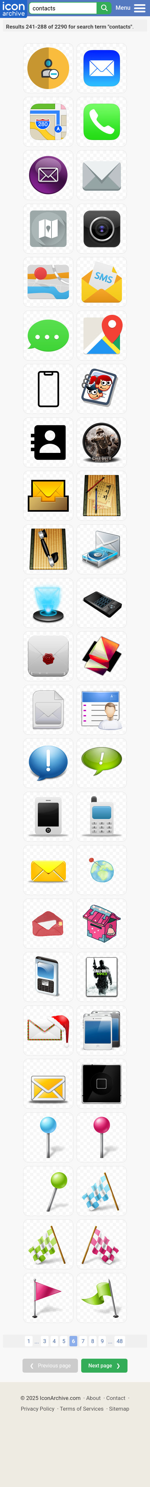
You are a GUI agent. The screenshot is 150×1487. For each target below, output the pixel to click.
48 (120, 1341)
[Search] (104, 8)
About (93, 1398)
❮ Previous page (50, 1366)
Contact (116, 1398)
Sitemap (119, 1408)
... (37, 1341)
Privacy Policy (37, 1408)
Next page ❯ (104, 1366)
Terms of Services (82, 1408)
